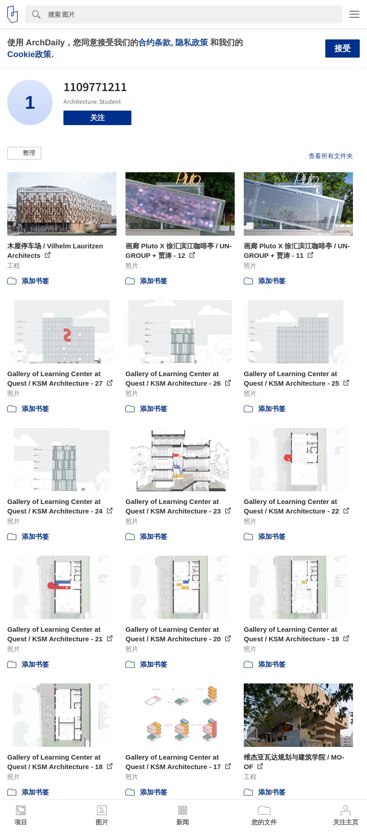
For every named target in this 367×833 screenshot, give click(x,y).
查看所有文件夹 (331, 156)
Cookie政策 (29, 54)
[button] (24, 153)
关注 (97, 117)
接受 (342, 48)
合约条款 (154, 42)
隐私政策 (191, 42)
